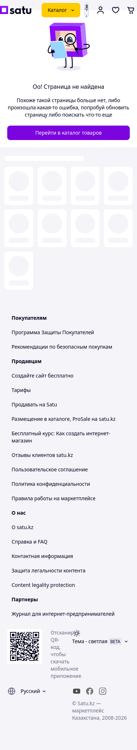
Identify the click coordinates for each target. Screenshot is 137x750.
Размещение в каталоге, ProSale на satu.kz (64, 418)
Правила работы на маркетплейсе (53, 498)
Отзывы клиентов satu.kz (42, 455)
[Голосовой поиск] (87, 8)
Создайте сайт (29, 375)
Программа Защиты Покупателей (53, 332)
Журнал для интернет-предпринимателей (63, 613)
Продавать (25, 404)
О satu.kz (22, 527)
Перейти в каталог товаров (68, 132)
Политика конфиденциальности (51, 483)
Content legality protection (43, 584)
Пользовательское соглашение (50, 469)
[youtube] (76, 691)
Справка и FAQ (29, 541)
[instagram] (102, 691)
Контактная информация (42, 556)
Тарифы (21, 390)
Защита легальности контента (48, 570)
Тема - (90, 641)
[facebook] (89, 691)
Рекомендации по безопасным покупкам (62, 346)
